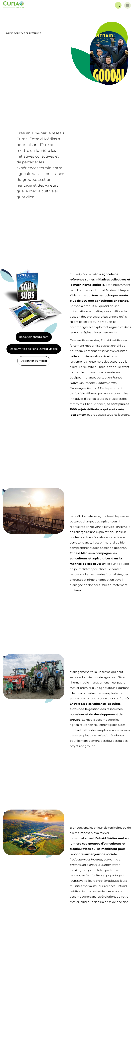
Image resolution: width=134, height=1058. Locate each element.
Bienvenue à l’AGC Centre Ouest (22, 1052)
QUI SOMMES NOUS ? (18, 1033)
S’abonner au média (34, 361)
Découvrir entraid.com (33, 337)
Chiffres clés (10, 1046)
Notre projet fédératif (15, 1040)
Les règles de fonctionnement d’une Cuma (93, 1046)
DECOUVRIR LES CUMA (85, 1033)
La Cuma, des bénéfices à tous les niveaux (93, 1040)
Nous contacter (117, 1014)
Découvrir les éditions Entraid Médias (34, 349)
